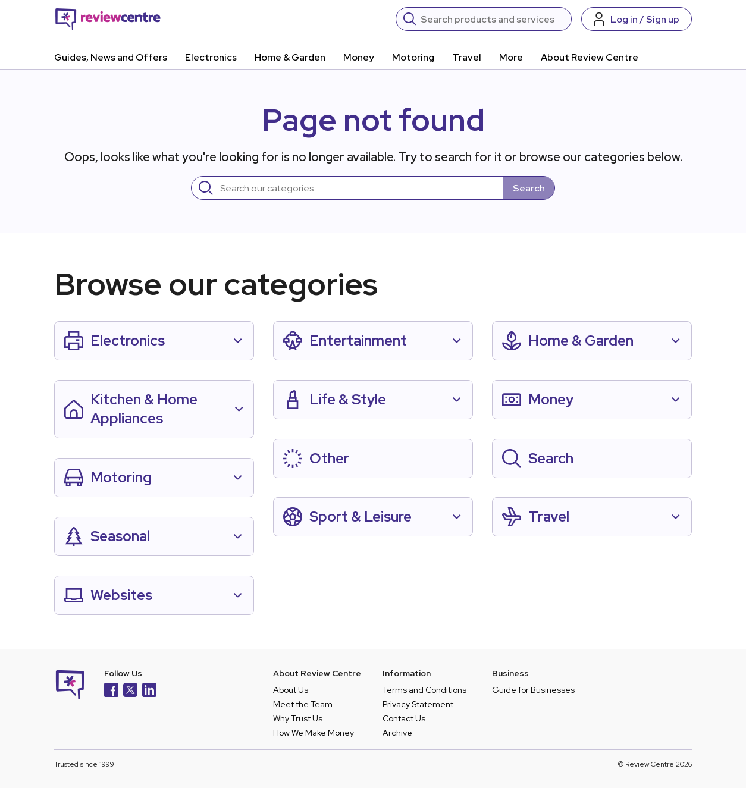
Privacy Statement (418, 704)
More (511, 57)
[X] (130, 691)
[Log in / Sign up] (636, 19)
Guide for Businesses (533, 690)
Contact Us (404, 718)
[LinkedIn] (149, 691)
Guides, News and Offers (110, 57)
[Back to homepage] (108, 19)
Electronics (211, 57)
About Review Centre (589, 57)
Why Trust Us (297, 718)
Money (358, 57)
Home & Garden (290, 57)
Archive (397, 732)
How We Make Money (313, 732)
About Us (290, 690)
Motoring (413, 57)
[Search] (492, 19)
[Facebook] (111, 691)
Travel (466, 57)
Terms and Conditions (424, 690)
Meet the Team (303, 704)
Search (529, 188)
